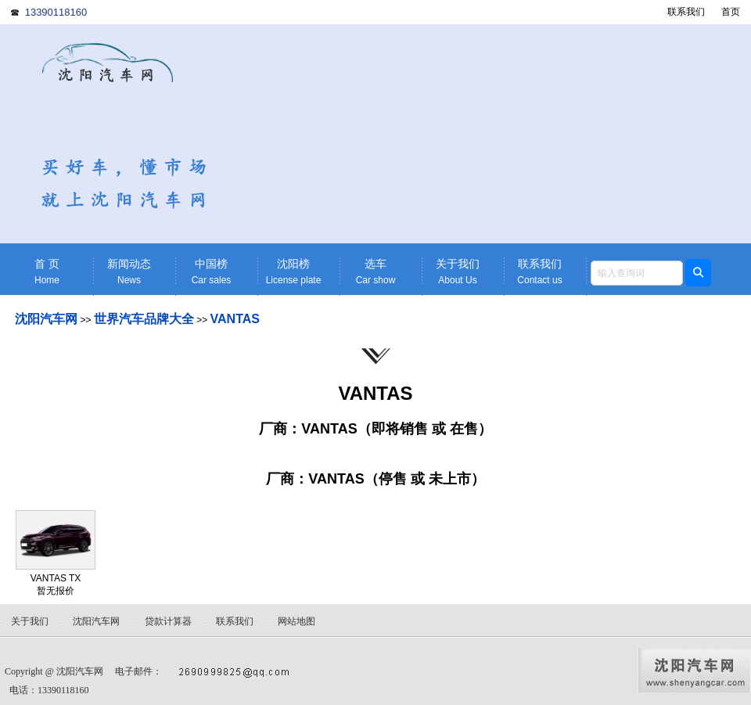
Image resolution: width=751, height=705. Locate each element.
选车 (375, 272)
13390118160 (56, 12)
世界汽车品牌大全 (144, 319)
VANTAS (235, 319)
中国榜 (211, 272)
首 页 (47, 272)
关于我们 (458, 272)
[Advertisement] (497, 133)
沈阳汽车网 (46, 319)
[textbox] (637, 273)
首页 (730, 11)
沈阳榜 (293, 272)
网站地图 (296, 621)
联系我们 (686, 11)
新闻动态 (129, 272)
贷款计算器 (168, 621)
